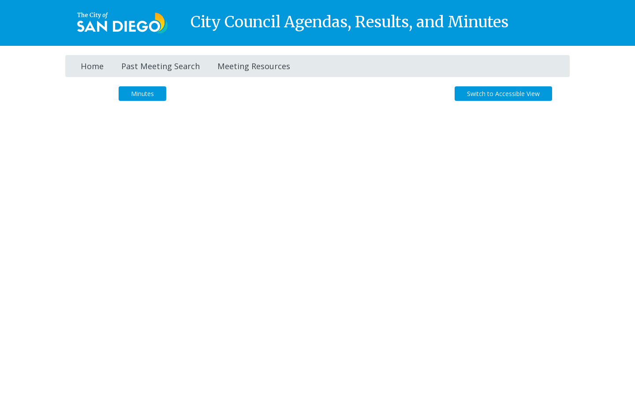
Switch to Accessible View (503, 93)
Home (92, 66)
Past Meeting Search (160, 66)
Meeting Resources (253, 66)
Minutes (142, 93)
